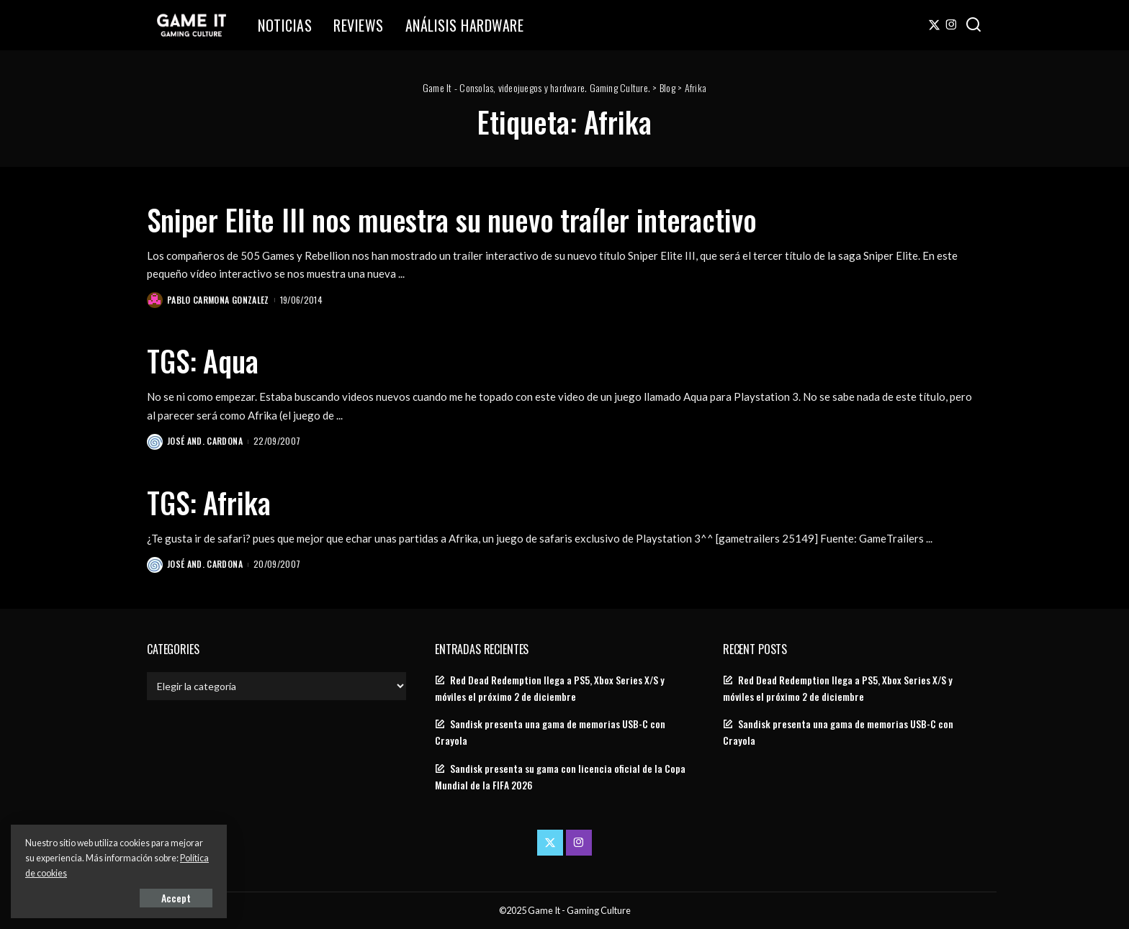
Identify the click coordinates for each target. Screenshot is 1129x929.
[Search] (973, 25)
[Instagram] (951, 25)
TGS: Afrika (208, 502)
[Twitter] (934, 25)
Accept (176, 897)
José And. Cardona (205, 441)
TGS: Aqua (202, 360)
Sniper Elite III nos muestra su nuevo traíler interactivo (451, 219)
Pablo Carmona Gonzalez (218, 300)
